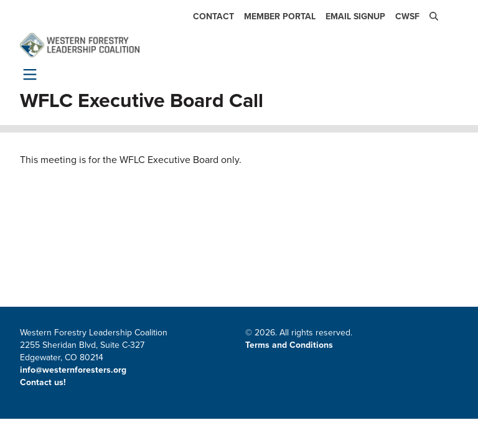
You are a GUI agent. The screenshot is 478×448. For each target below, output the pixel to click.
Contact (213, 16)
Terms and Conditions (289, 345)
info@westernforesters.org (73, 369)
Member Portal (280, 16)
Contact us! (44, 382)
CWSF (407, 16)
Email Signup (355, 16)
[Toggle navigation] (27, 73)
